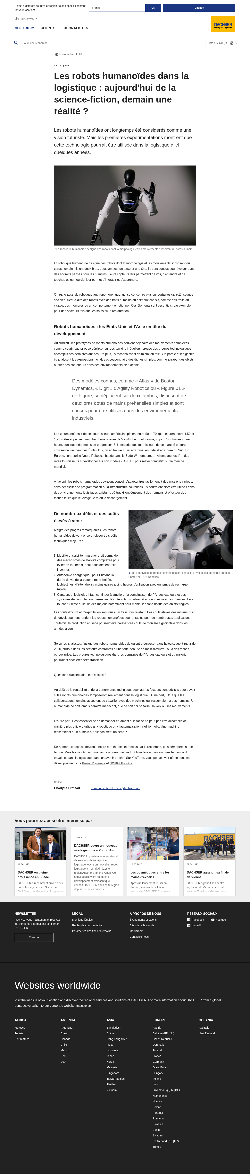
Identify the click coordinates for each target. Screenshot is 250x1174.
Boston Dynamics (94, 763)
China (110, 1033)
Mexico (65, 1050)
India (109, 1044)
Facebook (195, 919)
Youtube (218, 919)
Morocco (20, 1027)
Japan (110, 1056)
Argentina (66, 1027)
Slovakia (158, 1124)
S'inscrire (34, 937)
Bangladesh (114, 1027)
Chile (64, 1044)
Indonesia (113, 1050)
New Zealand (207, 1033)
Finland (157, 1050)
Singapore (113, 1073)
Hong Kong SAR (117, 1039)
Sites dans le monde (142, 925)
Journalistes (76, 28)
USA (63, 1061)
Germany (158, 1061)
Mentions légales (82, 919)
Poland (157, 1107)
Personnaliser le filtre (69, 54)
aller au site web (26, 18)
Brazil (64, 1033)
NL (171, 1033)
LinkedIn (194, 925)
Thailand (112, 1084)
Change (199, 7)
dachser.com (85, 1005)
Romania (158, 1118)
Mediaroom (25, 28)
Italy (155, 1084)
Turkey (157, 1146)
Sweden (158, 1135)
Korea (110, 1061)
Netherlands (160, 1095)
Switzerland (160, 1141)
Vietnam (112, 1090)
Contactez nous (139, 936)
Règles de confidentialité (87, 925)
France (157, 1056)
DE (177, 1090)
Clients (49, 28)
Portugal (158, 1112)
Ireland (157, 1078)
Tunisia (19, 1033)
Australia (204, 1027)
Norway (157, 1101)
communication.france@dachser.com (116, 788)
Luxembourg (160, 1090)
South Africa (22, 1039)
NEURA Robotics (123, 763)
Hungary (158, 1073)
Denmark (158, 1044)
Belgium (158, 1033)
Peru (64, 1056)
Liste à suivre (217, 43)
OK (153, 7)
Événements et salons (143, 919)
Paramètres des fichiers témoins (91, 931)
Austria (157, 1027)
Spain (156, 1129)
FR (166, 1033)
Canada (65, 1039)
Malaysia (112, 1067)
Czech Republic (162, 1039)
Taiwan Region (116, 1078)
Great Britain (160, 1067)
